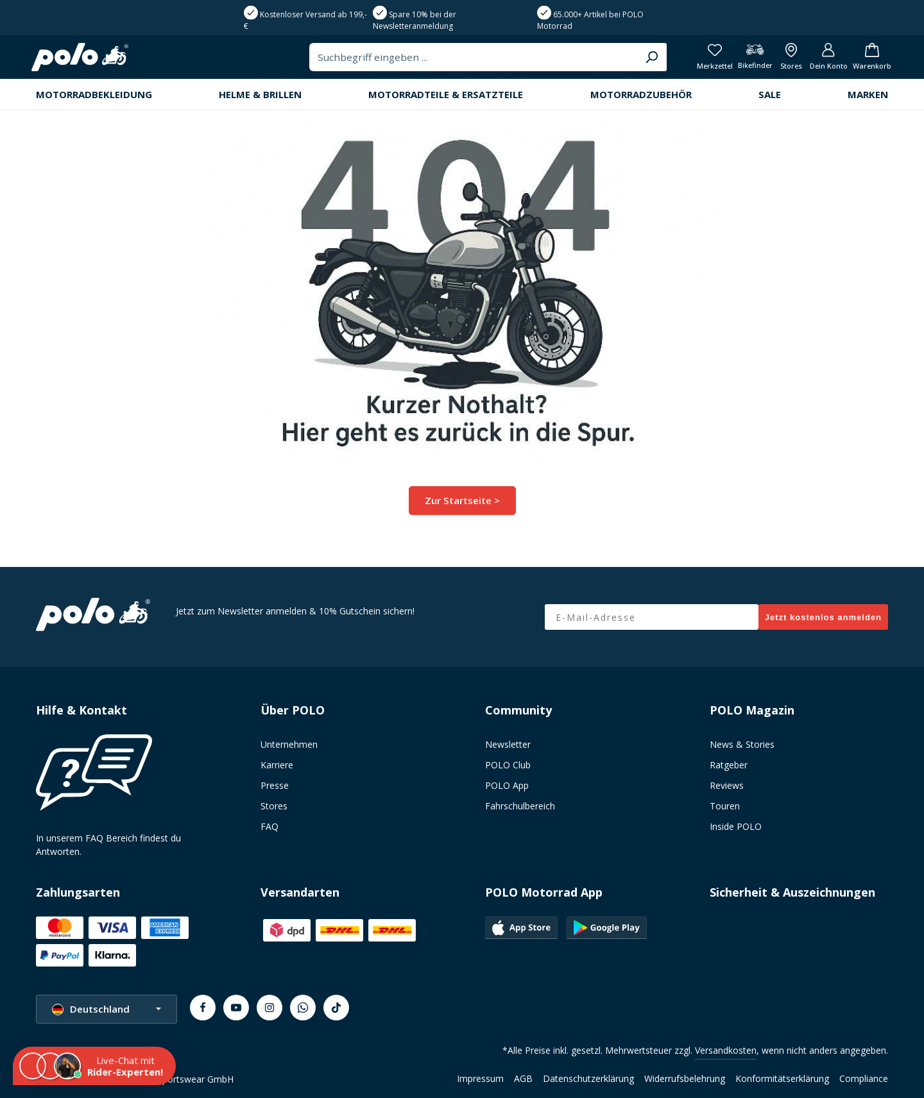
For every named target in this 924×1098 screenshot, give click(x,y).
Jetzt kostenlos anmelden (823, 617)
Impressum (480, 1078)
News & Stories (742, 744)
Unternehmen (289, 744)
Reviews (727, 785)
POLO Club (508, 765)
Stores (274, 806)
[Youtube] (236, 1007)
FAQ (269, 826)
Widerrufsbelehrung (684, 1078)
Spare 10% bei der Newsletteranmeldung (414, 20)
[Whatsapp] (303, 1007)
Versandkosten (726, 1050)
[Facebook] (203, 1007)
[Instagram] (269, 1007)
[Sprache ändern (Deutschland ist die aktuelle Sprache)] (106, 1009)
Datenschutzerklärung (588, 1078)
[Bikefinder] (736, 61)
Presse (275, 785)
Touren (725, 806)
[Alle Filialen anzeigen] (777, 61)
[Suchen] (621, 61)
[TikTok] (336, 1007)
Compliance (863, 1078)
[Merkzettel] (692, 61)
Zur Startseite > (462, 508)
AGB (523, 1078)
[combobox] (444, 61)
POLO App (507, 785)
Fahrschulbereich (520, 806)
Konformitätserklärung (782, 1078)
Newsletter (508, 744)
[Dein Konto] (818, 61)
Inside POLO (736, 826)
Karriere (277, 765)
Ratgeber (729, 765)
